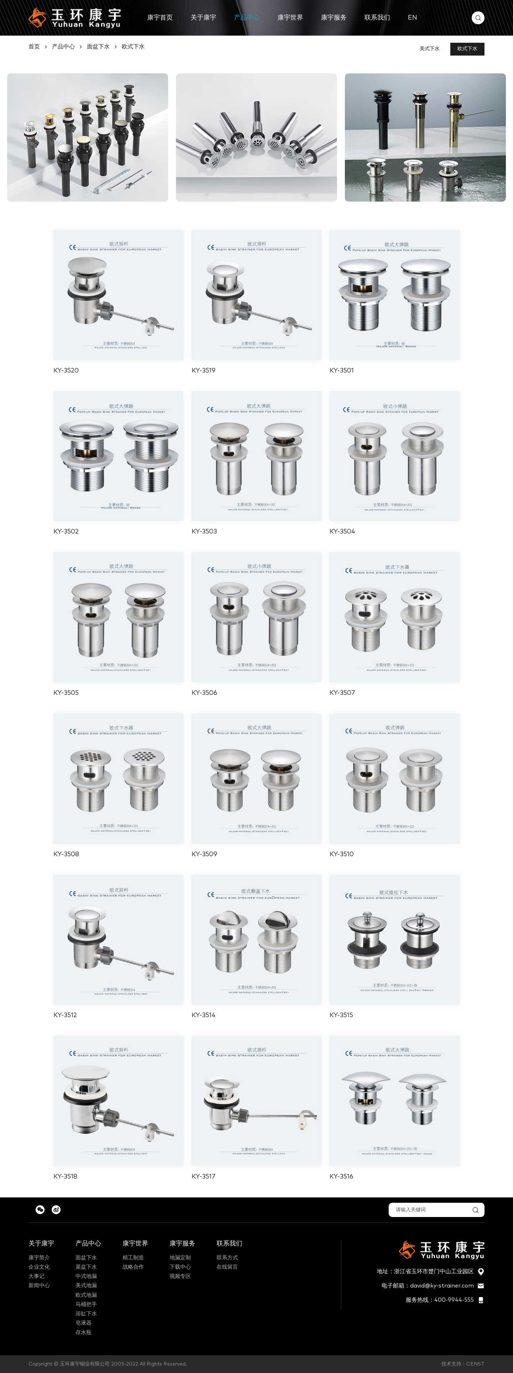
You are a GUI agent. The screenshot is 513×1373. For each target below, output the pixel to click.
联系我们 (377, 18)
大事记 (36, 1276)
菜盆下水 (86, 1267)
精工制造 (133, 1257)
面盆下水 (98, 47)
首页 (34, 47)
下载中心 (180, 1267)
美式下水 (430, 48)
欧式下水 (133, 47)
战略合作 (133, 1267)
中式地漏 (86, 1276)
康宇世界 (290, 18)
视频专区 (180, 1276)
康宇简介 (39, 1257)
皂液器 (84, 1323)
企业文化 (39, 1267)
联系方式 (227, 1257)
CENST (475, 1364)
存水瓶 (84, 1332)
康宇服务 (334, 18)
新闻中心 (39, 1285)
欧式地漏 (86, 1295)
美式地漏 (86, 1285)
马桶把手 (86, 1304)
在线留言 (227, 1267)
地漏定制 (180, 1257)
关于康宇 (203, 18)
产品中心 (247, 18)
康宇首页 (160, 18)
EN (412, 18)
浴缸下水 (86, 1313)
